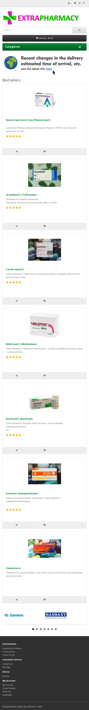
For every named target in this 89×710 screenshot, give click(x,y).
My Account (7, 685)
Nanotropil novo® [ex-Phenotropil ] (28, 120)
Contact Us (7, 664)
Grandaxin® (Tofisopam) (21, 194)
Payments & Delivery (12, 648)
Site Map (6, 667)
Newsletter (7, 695)
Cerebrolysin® (15, 269)
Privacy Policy (8, 651)
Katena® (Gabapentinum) (22, 493)
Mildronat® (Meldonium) (21, 344)
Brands (5, 676)
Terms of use (8, 655)
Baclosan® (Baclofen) (19, 418)
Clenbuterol (13, 568)
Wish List (6, 691)
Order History (8, 688)
